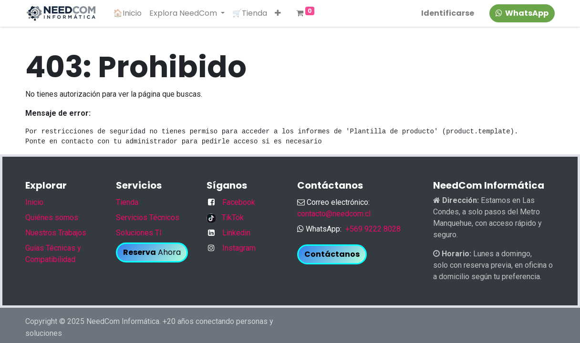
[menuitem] (127, 13)
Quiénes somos (51, 217)
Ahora (152, 252)
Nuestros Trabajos (55, 232)
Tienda (127, 202)
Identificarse (447, 13)
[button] (278, 13)
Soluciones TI (139, 232)
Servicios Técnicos (147, 217)
